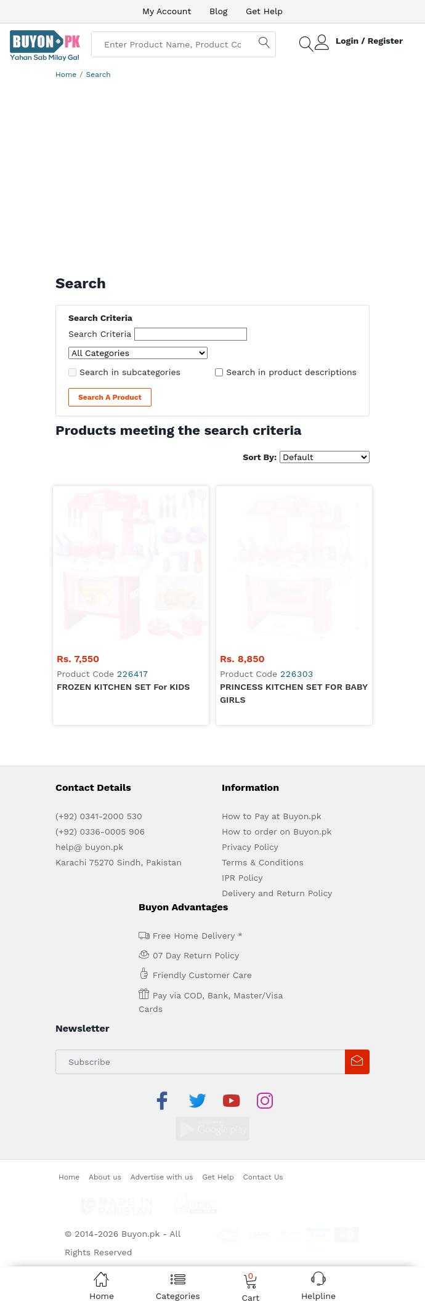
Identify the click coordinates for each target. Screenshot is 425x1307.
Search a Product (110, 397)
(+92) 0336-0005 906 (100, 676)
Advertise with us (162, 991)
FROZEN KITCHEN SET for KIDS (123, 531)
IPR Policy (242, 722)
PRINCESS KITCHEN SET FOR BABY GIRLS (293, 537)
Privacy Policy (250, 691)
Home (65, 74)
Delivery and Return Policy (277, 737)
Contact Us (263, 991)
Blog (218, 11)
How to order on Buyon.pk (277, 676)
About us (105, 991)
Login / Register (369, 41)
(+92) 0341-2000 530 (98, 660)
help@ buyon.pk (89, 691)
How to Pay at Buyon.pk (272, 660)
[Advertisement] (212, 182)
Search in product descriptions (291, 372)
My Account (166, 11)
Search (98, 74)
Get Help (264, 11)
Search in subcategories (129, 372)
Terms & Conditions (263, 706)
